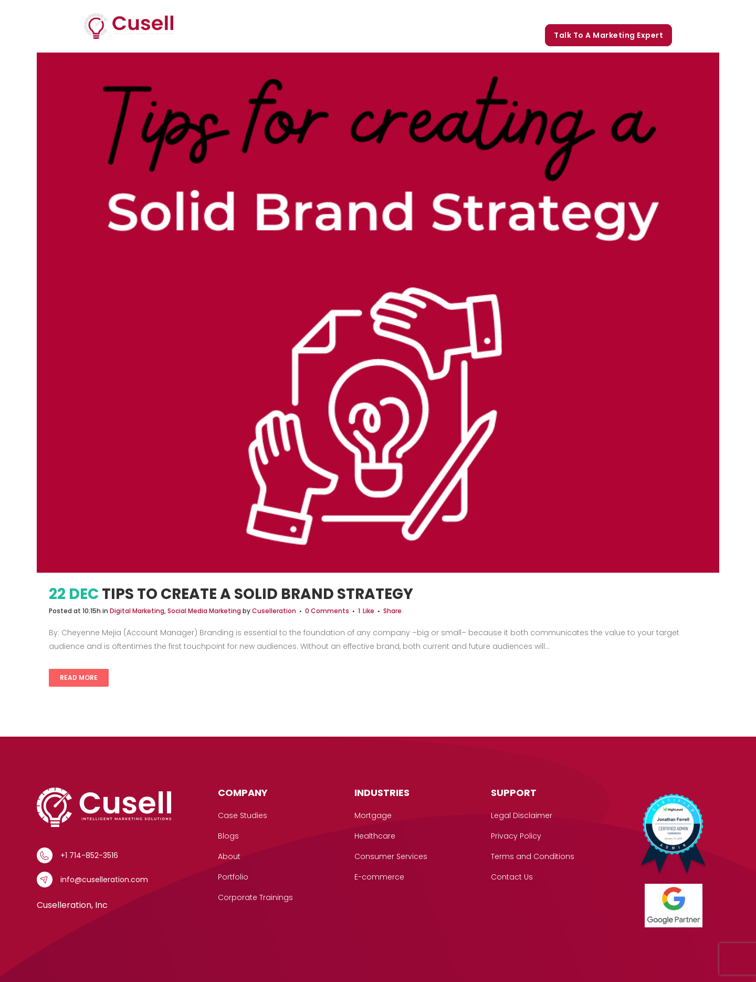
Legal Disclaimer (521, 815)
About (229, 856)
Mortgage (373, 815)
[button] (371, 12)
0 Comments (327, 610)
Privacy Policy (516, 836)
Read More (79, 677)
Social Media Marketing (204, 610)
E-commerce (379, 877)
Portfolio (523, 11)
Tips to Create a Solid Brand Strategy (257, 594)
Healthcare (374, 836)
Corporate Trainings (627, 11)
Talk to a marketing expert (608, 35)
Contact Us (512, 877)
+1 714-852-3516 (89, 855)
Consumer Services (390, 856)
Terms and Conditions (532, 856)
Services (354, 12)
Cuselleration (274, 610)
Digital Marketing (137, 610)
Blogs (564, 11)
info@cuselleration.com (104, 879)
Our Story (473, 11)
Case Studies (415, 11)
